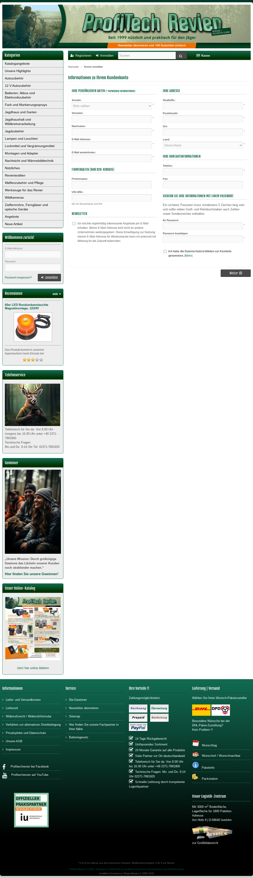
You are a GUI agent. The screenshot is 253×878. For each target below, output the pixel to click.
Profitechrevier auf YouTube (25, 775)
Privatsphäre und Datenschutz (24, 733)
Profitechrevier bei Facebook (25, 767)
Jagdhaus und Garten (21, 112)
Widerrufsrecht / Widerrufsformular (26, 716)
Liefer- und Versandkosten (21, 699)
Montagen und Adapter (21, 153)
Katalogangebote (17, 63)
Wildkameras (14, 197)
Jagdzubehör (14, 131)
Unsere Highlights (18, 71)
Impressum (11, 749)
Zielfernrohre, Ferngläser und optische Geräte (26, 207)
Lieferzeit (10, 708)
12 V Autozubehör (18, 85)
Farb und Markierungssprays (26, 105)
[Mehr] (188, 255)
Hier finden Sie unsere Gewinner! (31, 574)
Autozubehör (14, 78)
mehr (57, 294)
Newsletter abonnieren (81, 708)
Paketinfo (203, 765)
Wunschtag (204, 743)
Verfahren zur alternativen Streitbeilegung (31, 724)
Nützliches (12, 168)
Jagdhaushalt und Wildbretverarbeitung (20, 122)
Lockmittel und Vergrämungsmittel (29, 146)
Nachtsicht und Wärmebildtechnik (29, 160)
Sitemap (72, 716)
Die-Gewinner (76, 699)
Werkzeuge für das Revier (24, 190)
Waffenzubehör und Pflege (24, 183)
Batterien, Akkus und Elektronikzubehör (20, 95)
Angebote (12, 216)
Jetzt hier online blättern (33, 668)
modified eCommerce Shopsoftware (143, 869)
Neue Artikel (13, 224)
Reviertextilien (15, 175)
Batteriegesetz (76, 737)
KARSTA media (176, 869)
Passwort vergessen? (18, 277)
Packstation (205, 777)
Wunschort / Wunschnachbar (216, 754)
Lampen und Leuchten (21, 138)
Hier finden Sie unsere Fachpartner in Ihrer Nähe (92, 726)
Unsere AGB (12, 741)
